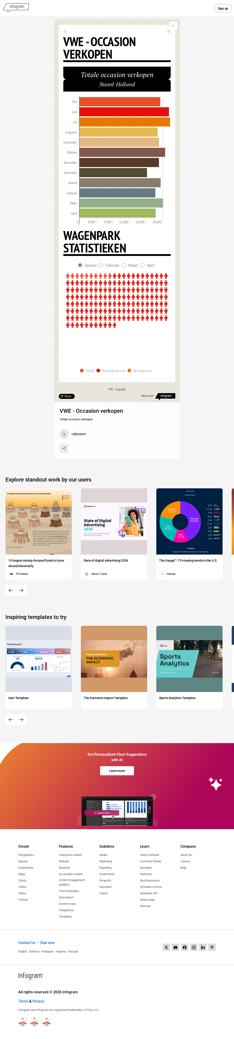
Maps (21, 874)
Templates (65, 916)
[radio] (88, 265)
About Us (186, 855)
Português (47, 951)
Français (72, 951)
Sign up (223, 8)
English (22, 951)
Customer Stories (150, 861)
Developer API (148, 893)
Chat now (47, 943)
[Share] (64, 448)
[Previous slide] (10, 590)
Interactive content (70, 855)
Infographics (26, 855)
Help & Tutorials (149, 855)
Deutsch (34, 951)
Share (67, 396)
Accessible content (71, 874)
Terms (23, 1001)
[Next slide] (21, 590)
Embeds (64, 861)
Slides (22, 893)
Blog (183, 867)
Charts (22, 880)
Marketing (105, 861)
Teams (103, 893)
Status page (147, 899)
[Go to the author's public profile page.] (72, 434)
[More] (173, 25)
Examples (146, 867)
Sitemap (145, 906)
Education (105, 887)
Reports (23, 861)
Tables (22, 887)
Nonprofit (105, 880)
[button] (88, 370)
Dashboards (25, 867)
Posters (23, 899)
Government (106, 874)
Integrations (66, 910)
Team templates (69, 891)
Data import (66, 897)
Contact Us (26, 943)
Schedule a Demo (151, 887)
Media (103, 855)
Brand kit (64, 867)
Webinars (146, 874)
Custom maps (67, 903)
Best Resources (150, 880)
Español (61, 951)
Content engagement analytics (72, 882)
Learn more (117, 771)
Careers (185, 861)
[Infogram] (16, 8)
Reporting (105, 867)
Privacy (38, 1001)
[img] (120, 101)
